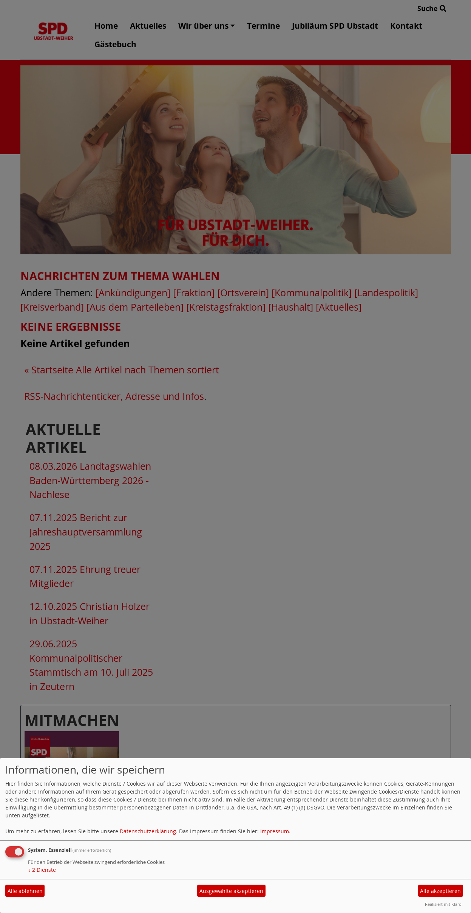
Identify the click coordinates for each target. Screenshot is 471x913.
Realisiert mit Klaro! (444, 904)
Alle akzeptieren (440, 890)
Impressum (274, 831)
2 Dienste (42, 869)
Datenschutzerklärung (148, 831)
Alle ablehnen (25, 890)
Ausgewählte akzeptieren (231, 890)
